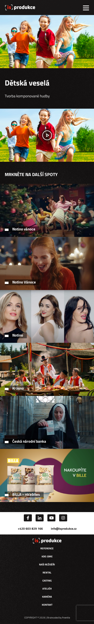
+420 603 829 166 (30, 528)
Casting (47, 581)
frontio (66, 617)
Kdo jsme (47, 556)
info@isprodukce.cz (63, 528)
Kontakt (47, 605)
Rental (47, 572)
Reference (47, 548)
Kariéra (47, 597)
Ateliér (47, 589)
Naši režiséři (47, 564)
